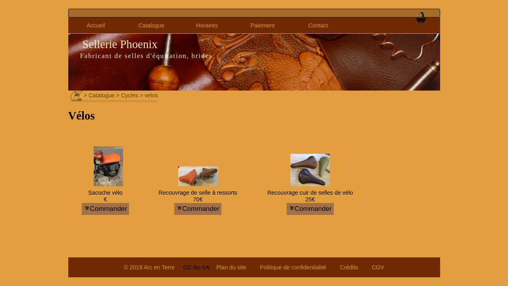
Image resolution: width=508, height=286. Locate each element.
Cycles (129, 95)
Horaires (206, 25)
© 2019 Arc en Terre (149, 267)
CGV (378, 267)
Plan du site (231, 267)
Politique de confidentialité (293, 267)
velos (151, 95)
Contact (318, 25)
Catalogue (152, 25)
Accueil (96, 25)
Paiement (262, 25)
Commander (105, 209)
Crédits (349, 267)
